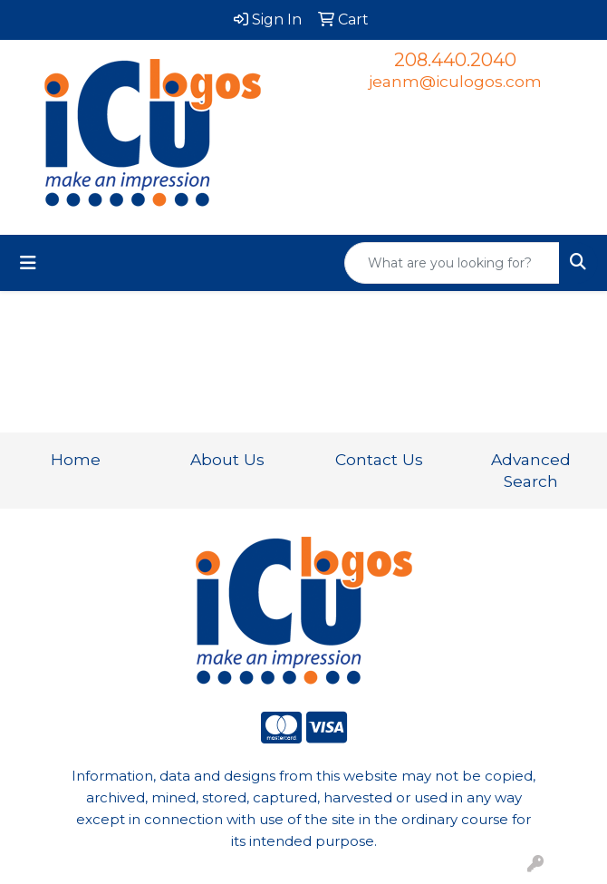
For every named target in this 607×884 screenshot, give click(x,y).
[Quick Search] (452, 263)
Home (76, 459)
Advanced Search (531, 470)
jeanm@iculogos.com (455, 81)
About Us (227, 459)
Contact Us (379, 459)
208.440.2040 (455, 60)
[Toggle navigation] (28, 263)
